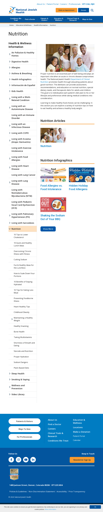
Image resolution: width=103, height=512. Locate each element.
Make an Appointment (66, 10)
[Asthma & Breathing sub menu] (10, 73)
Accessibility (62, 491)
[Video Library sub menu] (10, 394)
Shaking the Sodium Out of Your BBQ (52, 217)
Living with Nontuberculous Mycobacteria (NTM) (21, 192)
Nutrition (45, 146)
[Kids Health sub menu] (10, 91)
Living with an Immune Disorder (22, 116)
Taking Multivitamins (23, 337)
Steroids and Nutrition (23, 351)
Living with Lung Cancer (23, 175)
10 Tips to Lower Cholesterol (21, 236)
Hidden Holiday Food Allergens (78, 187)
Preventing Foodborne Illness (23, 299)
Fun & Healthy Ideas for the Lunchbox (24, 266)
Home (11, 25)
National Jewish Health (22, 497)
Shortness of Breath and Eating (24, 344)
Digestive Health (19, 61)
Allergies (15, 67)
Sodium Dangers (21, 362)
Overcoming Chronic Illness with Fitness (22, 252)
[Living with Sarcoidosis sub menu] (10, 223)
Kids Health (17, 91)
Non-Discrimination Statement (42, 491)
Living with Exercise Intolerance (21, 149)
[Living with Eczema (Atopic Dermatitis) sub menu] (10, 140)
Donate (83, 10)
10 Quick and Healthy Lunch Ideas (23, 244)
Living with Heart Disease (20, 167)
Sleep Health (17, 373)
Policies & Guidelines (18, 491)
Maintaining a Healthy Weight (23, 319)
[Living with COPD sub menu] (10, 133)
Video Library (18, 394)
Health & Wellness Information (20, 45)
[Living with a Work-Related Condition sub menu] (10, 99)
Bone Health (19, 331)
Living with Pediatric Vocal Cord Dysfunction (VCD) (23, 204)
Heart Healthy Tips (22, 306)
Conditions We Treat (15, 19)
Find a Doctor (30, 19)
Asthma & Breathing (21, 73)
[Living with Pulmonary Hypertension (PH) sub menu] (10, 215)
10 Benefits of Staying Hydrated (23, 283)
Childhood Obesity (21, 312)
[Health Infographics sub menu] (10, 79)
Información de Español (23, 85)
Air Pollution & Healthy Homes (22, 54)
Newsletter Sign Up (82, 460)
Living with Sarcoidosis (22, 223)
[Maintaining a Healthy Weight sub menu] (12, 319)
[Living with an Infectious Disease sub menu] (10, 126)
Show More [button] (48, 229)
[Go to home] (23, 10)
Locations (78, 427)
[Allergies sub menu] (10, 67)
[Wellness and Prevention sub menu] (10, 387)
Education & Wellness (58, 19)
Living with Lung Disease (19, 182)
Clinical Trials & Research (73, 19)
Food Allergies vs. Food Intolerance (51, 187)
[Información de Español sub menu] (10, 85)
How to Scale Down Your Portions (24, 274)
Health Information (41, 25)
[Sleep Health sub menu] (10, 373)
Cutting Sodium (20, 259)
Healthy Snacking (21, 326)
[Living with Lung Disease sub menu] (10, 182)
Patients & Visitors (44, 19)
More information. (51, 509)
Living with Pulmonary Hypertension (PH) (22, 215)
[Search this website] (92, 10)
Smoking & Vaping (20, 379)
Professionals (74, 4)
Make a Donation (81, 431)
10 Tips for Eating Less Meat (23, 291)
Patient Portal (52, 4)
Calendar (77, 440)
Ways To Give (24, 429)
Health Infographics (21, 79)
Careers (64, 4)
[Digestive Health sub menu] (10, 61)
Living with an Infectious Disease (20, 125)
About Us (41, 4)
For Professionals (24, 437)
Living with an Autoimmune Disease (22, 107)
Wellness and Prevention (18, 387)
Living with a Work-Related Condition (21, 98)
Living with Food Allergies (19, 158)
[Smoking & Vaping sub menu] (10, 379)
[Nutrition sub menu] (10, 228)
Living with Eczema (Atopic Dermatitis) (21, 140)
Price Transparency (77, 491)
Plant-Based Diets (21, 368)
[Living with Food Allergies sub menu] (10, 158)
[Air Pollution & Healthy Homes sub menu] (10, 54)
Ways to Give (87, 19)
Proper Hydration (21, 356)
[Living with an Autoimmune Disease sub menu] (10, 108)
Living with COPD (20, 133)
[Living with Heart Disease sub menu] (10, 167)
